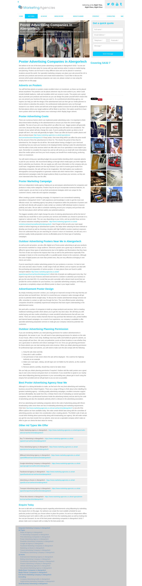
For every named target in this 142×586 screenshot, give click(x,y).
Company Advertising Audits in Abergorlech (35, 579)
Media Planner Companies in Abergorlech (33, 572)
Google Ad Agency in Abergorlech (31, 543)
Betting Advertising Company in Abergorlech (35, 559)
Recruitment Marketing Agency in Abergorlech (36, 568)
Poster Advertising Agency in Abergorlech (34, 539)
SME (122, 16)
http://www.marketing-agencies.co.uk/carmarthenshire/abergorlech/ (49, 408)
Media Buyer (58, 16)
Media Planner (78, 16)
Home (21, 16)
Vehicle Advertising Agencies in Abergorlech (35, 566)
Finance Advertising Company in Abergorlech (35, 563)
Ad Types (31, 16)
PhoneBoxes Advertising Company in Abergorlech (37, 552)
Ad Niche (44, 16)
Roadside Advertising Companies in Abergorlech (36, 541)
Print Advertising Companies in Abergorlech (35, 537)
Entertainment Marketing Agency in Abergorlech (36, 557)
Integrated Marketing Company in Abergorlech (34, 528)
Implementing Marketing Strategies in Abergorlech (37, 581)
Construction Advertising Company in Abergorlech (37, 561)
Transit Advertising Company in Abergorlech (35, 550)
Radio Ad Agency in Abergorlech (31, 532)
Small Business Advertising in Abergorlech (33, 583)
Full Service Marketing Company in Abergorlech (35, 575)
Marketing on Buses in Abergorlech (32, 548)
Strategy (95, 16)
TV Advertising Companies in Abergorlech (34, 535)
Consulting (111, 16)
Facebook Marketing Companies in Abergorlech (36, 546)
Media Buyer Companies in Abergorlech (32, 570)
